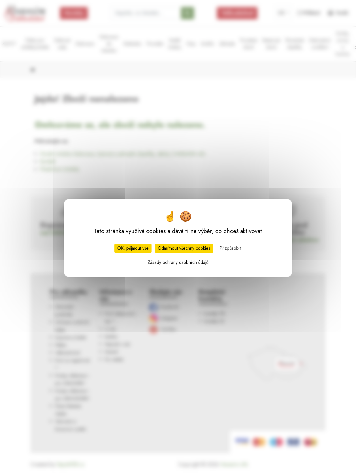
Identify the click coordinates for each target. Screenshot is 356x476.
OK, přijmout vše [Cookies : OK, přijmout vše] (133, 248)
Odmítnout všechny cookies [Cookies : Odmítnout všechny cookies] (184, 248)
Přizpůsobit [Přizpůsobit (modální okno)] (230, 248)
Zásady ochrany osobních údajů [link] (178, 262)
